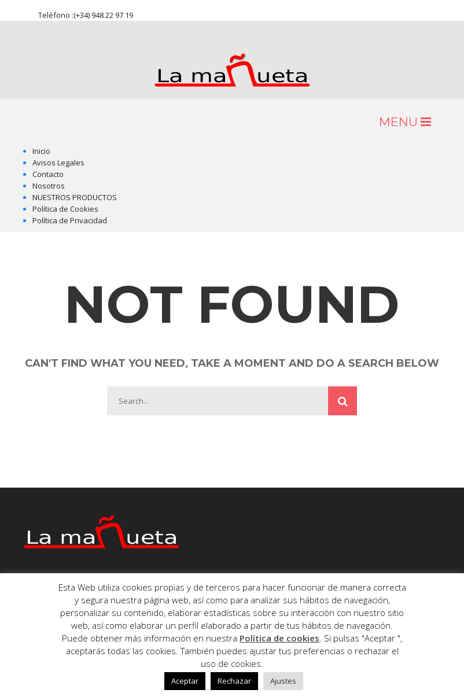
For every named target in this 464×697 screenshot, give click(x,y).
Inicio (41, 151)
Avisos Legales (58, 162)
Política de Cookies (65, 209)
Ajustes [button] (283, 681)
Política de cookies (279, 638)
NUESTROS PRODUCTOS (74, 197)
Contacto (48, 174)
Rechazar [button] (234, 681)
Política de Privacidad (69, 220)
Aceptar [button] (184, 681)
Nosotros (48, 185)
